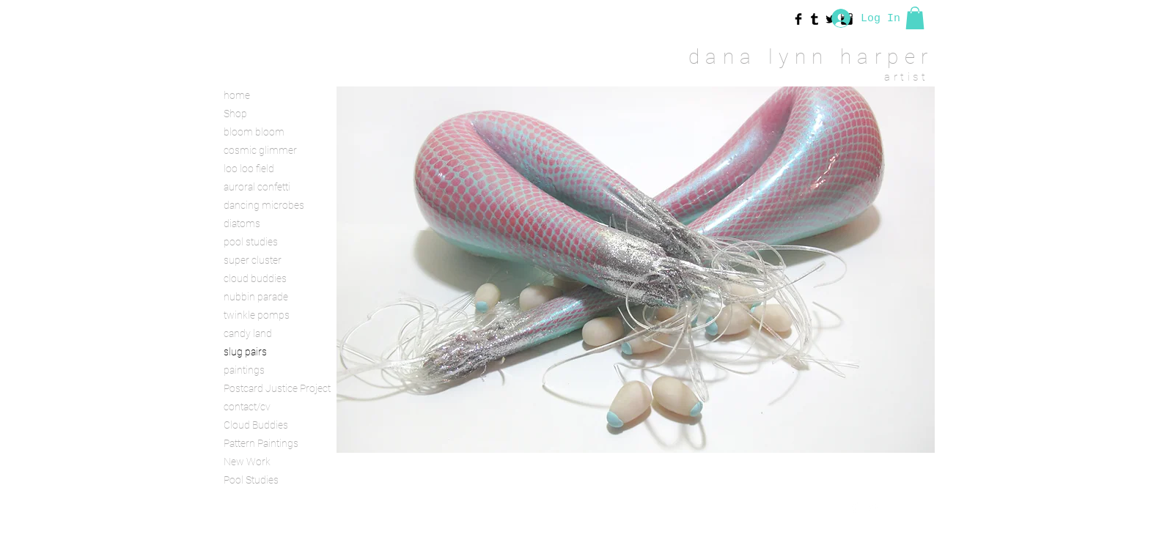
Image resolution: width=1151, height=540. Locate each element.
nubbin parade (256, 297)
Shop (235, 113)
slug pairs (245, 352)
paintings (244, 370)
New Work (247, 461)
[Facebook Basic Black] (798, 19)
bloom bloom (254, 132)
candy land (248, 333)
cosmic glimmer (260, 150)
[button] (914, 18)
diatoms (242, 223)
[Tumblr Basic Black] (814, 19)
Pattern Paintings (261, 443)
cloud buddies (255, 278)
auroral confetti (257, 187)
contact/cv (247, 407)
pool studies (251, 242)
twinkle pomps (257, 315)
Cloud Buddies (256, 425)
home (237, 95)
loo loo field (249, 168)
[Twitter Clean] (874, 507)
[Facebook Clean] (855, 507)
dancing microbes (264, 205)
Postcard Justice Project (275, 388)
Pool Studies (251, 480)
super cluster (253, 260)
